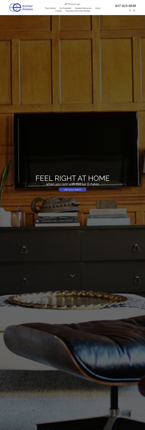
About (97, 8)
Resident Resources (83, 8)
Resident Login (74, 4)
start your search (72, 192)
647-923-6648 (125, 6)
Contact (58, 11)
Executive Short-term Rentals (78, 11)
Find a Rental (50, 8)
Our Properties (65, 8)
